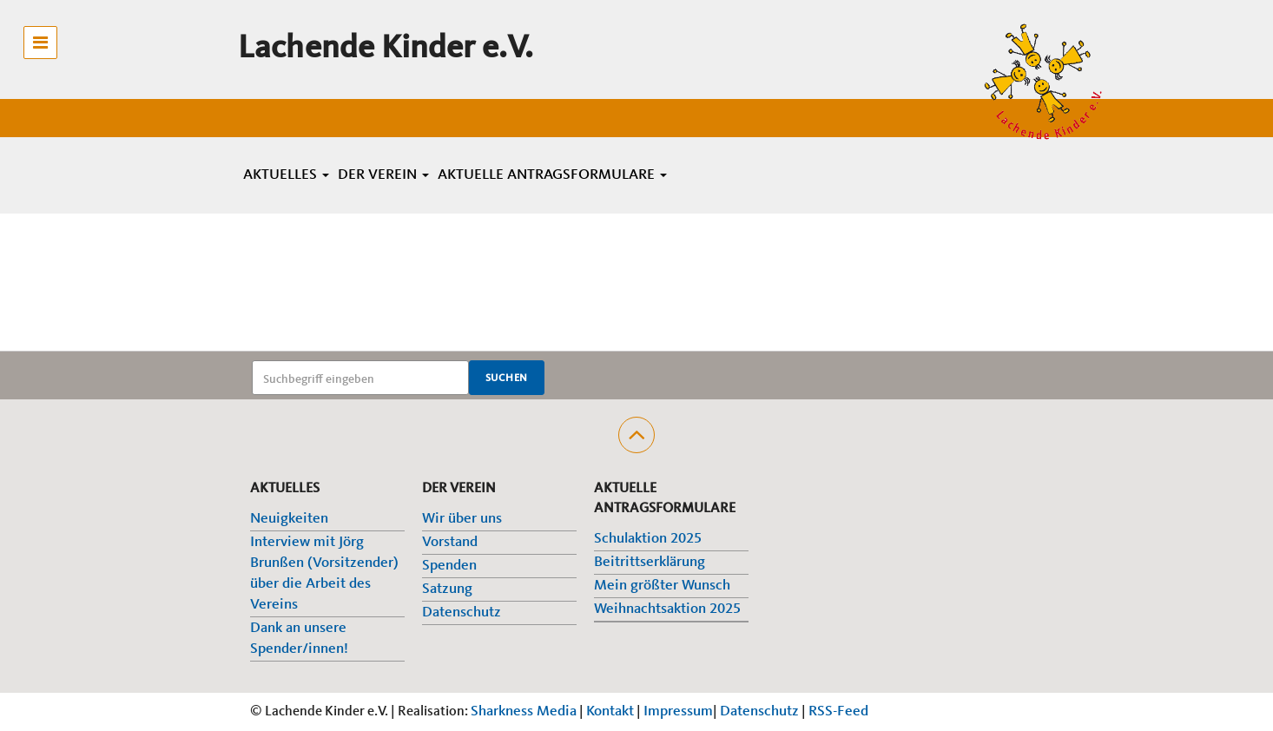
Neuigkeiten (289, 518)
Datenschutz (461, 612)
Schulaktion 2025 (648, 538)
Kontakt (610, 711)
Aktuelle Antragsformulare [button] (552, 175)
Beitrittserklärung (649, 562)
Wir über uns (462, 518)
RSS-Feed (838, 711)
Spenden (449, 565)
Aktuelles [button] (286, 175)
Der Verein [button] (383, 175)
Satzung (447, 589)
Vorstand (450, 542)
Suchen (506, 378)
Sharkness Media (524, 711)
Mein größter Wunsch (662, 585)
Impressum (678, 711)
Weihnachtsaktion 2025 (667, 609)
